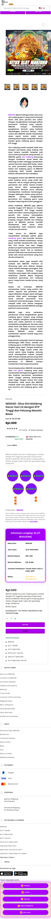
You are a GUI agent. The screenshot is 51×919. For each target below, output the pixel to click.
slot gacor (18, 370)
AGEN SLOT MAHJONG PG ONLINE (13, 853)
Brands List (4, 734)
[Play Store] (21, 874)
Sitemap (3, 689)
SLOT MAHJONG (6, 834)
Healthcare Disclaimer (9, 716)
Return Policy (5, 742)
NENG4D (11, 115)
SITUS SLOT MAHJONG (9, 842)
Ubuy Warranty (6, 712)
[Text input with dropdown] (19, 8)
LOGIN (12, 11)
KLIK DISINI (34, 521)
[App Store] (7, 874)
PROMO (25, 886)
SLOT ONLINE (5, 830)
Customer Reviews (7, 738)
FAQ (1, 750)
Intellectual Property (8, 686)
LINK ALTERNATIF (25, 906)
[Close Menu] (2, 4)
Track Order (5, 693)
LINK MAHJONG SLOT (8, 846)
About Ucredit (6, 753)
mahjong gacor (15, 238)
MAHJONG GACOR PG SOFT (11, 850)
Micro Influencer (6, 705)
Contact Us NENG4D (8, 678)
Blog (2, 746)
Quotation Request (8, 682)
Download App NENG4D (9, 730)
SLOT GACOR (5, 838)
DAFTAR (38, 11)
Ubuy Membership (7, 709)
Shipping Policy (6, 701)
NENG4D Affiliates (7, 757)
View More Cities (7, 857)
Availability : (10, 438)
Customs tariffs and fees (10, 697)
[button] (43, 24)
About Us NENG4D (7, 674)
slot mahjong (27, 157)
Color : (12, 445)
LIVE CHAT (25, 912)
